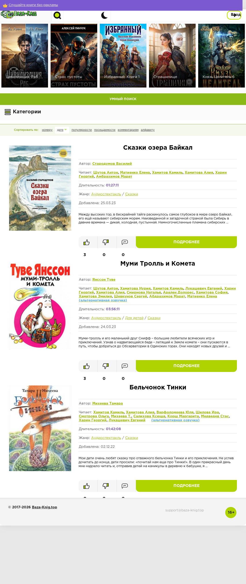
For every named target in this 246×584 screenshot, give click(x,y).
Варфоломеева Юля (175, 412)
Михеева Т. (121, 416)
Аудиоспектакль (106, 194)
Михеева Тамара (107, 403)
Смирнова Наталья (144, 292)
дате (60, 130)
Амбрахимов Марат (114, 176)
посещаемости (104, 130)
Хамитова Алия (199, 172)
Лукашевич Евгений (203, 288)
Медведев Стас (215, 416)
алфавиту (148, 130)
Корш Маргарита (183, 416)
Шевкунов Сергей (130, 296)
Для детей (134, 318)
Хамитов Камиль (167, 172)
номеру (47, 130)
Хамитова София (212, 292)
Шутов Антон (105, 172)
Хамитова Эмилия (95, 296)
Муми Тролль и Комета (157, 264)
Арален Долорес (178, 292)
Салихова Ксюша (149, 416)
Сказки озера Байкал (158, 148)
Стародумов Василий (112, 163)
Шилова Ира (207, 412)
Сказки (131, 194)
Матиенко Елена (135, 172)
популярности (82, 130)
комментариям (128, 130)
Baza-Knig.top (44, 507)
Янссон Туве (103, 279)
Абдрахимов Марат (167, 296)
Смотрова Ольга (94, 416)
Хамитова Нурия (135, 288)
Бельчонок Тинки (157, 387)
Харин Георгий (93, 420)
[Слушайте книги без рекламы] (34, 5)
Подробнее (220, 242)
